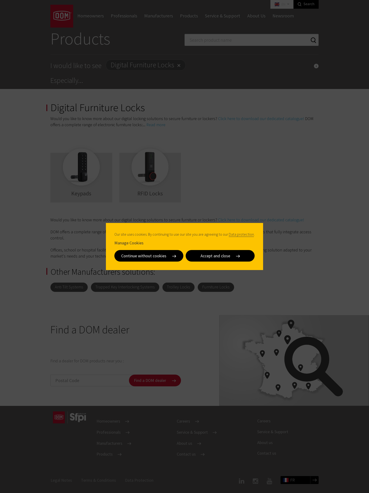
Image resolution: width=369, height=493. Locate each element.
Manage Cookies (129, 242)
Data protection (241, 234)
